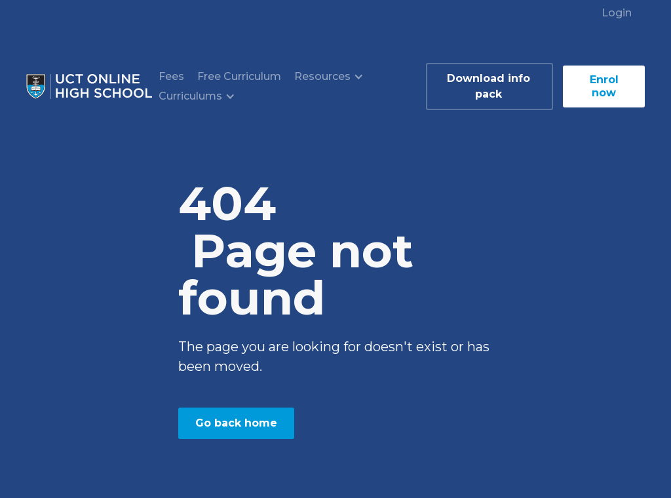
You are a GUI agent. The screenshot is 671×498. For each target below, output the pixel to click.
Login (617, 13)
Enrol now (604, 86)
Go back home (236, 423)
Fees (171, 76)
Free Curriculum (239, 76)
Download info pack (488, 86)
